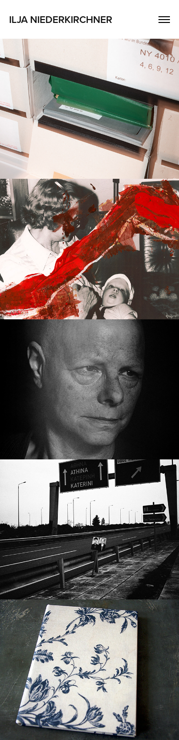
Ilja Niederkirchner (60, 19)
